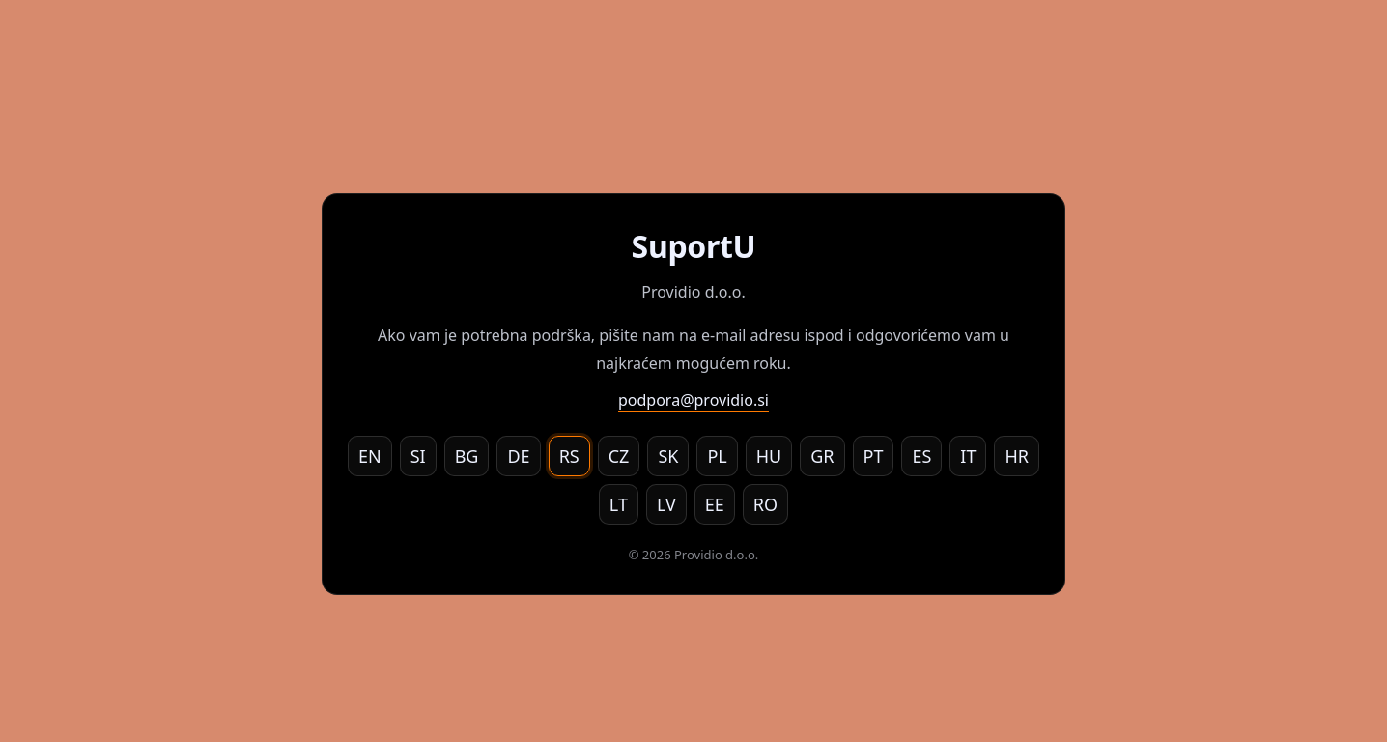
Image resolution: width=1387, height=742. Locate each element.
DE (518, 456)
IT (968, 456)
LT (618, 504)
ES (921, 456)
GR (822, 456)
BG (467, 456)
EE (714, 504)
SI (418, 456)
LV (666, 504)
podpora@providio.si (693, 400)
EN (370, 456)
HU (769, 456)
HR (1017, 456)
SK (668, 456)
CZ (619, 456)
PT (873, 456)
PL (716, 456)
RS (569, 456)
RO (765, 504)
